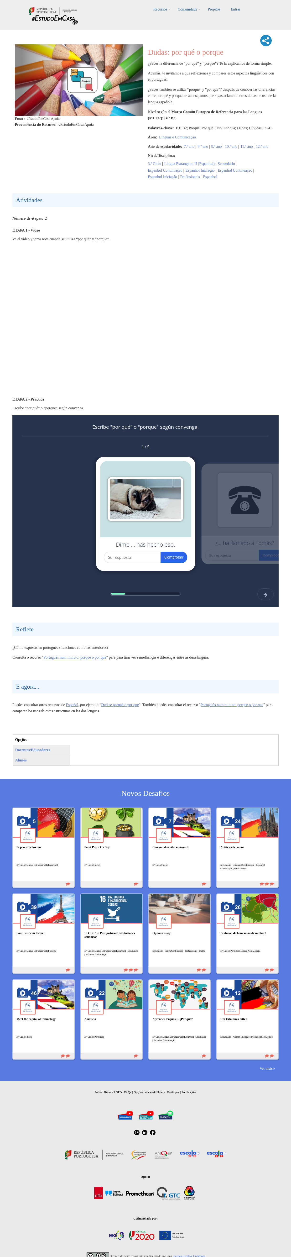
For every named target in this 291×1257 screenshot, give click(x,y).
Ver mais (266, 1068)
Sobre (98, 1092)
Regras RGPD (113, 1092)
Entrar (235, 9)
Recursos (160, 9)
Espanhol (210, 177)
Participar (173, 1092)
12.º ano (262, 146)
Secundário (226, 164)
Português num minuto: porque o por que (75, 657)
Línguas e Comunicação (177, 137)
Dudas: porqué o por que (120, 705)
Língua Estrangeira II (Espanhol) (189, 164)
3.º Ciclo (154, 164)
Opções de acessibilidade (149, 1092)
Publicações (189, 1092)
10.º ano (231, 146)
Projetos (214, 9)
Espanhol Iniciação (200, 170)
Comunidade (187, 9)
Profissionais (190, 177)
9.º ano (216, 146)
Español (72, 705)
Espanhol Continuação (165, 170)
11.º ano (246, 146)
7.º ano (189, 146)
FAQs (127, 1092)
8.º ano (202, 146)
